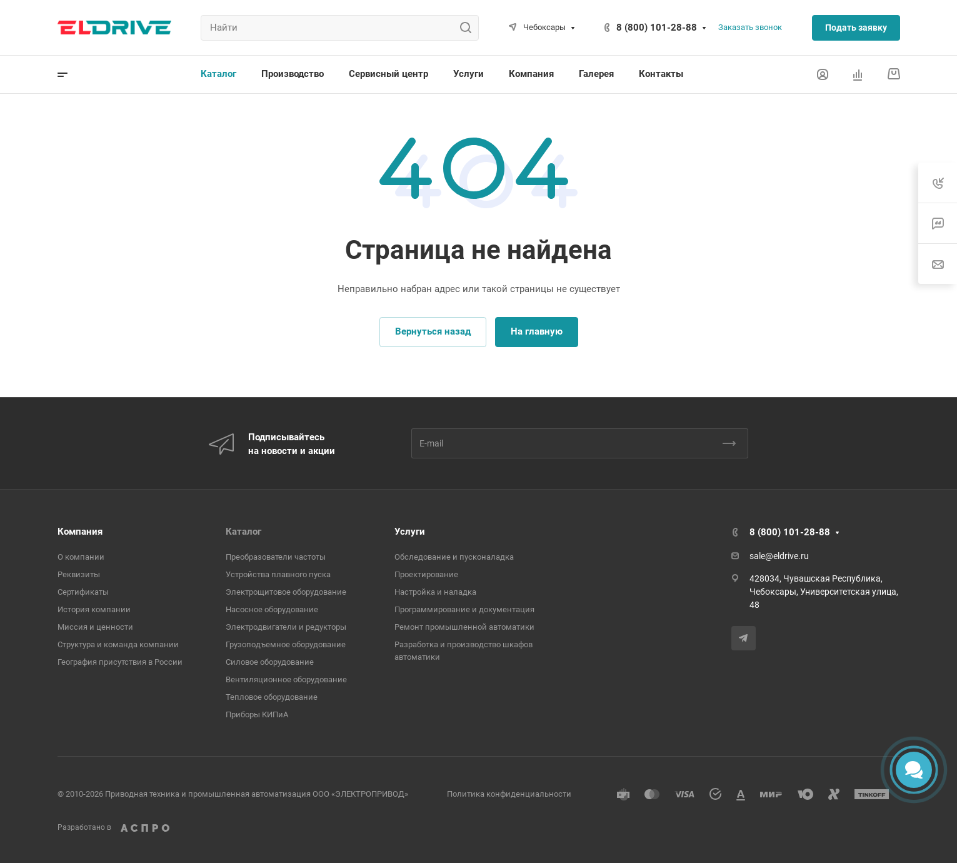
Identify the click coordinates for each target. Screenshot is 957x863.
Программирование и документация (464, 609)
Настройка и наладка (435, 592)
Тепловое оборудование (272, 697)
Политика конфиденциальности (509, 794)
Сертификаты (83, 592)
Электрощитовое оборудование (286, 592)
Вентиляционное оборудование (286, 679)
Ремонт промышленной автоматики (464, 627)
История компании (94, 609)
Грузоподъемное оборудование (286, 644)
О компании (81, 557)
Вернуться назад (433, 331)
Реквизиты (79, 574)
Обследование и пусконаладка (454, 557)
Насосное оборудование (272, 609)
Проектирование (426, 574)
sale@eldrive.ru (779, 556)
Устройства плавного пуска (278, 574)
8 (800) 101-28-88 (656, 27)
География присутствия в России (120, 662)
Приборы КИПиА (257, 714)
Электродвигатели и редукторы (286, 627)
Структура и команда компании (118, 644)
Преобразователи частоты (276, 557)
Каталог (243, 531)
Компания (80, 531)
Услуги (409, 531)
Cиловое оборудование (270, 662)
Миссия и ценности (95, 627)
